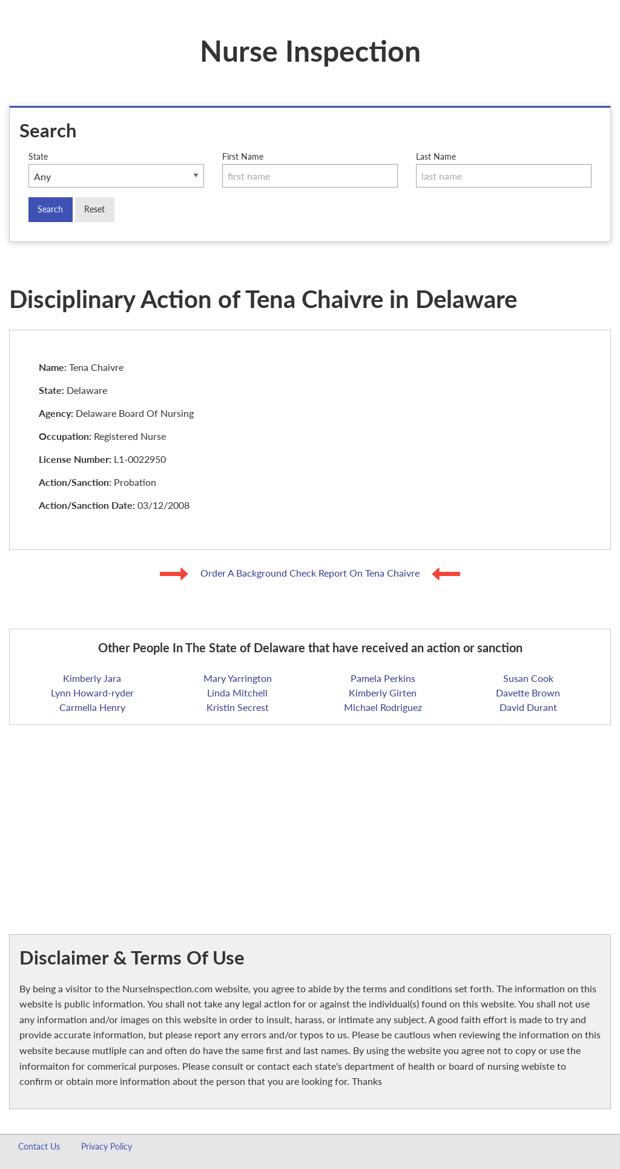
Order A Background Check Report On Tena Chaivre (311, 572)
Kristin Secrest (237, 707)
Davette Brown (528, 692)
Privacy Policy (106, 1146)
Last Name (504, 169)
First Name (310, 169)
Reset (94, 209)
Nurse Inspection (310, 50)
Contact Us (39, 1146)
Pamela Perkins (383, 678)
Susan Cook (528, 678)
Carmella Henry (92, 707)
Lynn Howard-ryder (92, 692)
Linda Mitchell (237, 692)
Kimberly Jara (92, 678)
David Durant (528, 707)
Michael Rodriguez (383, 707)
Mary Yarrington (237, 678)
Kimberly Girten (383, 692)
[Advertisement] (310, 819)
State (116, 169)
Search (50, 209)
